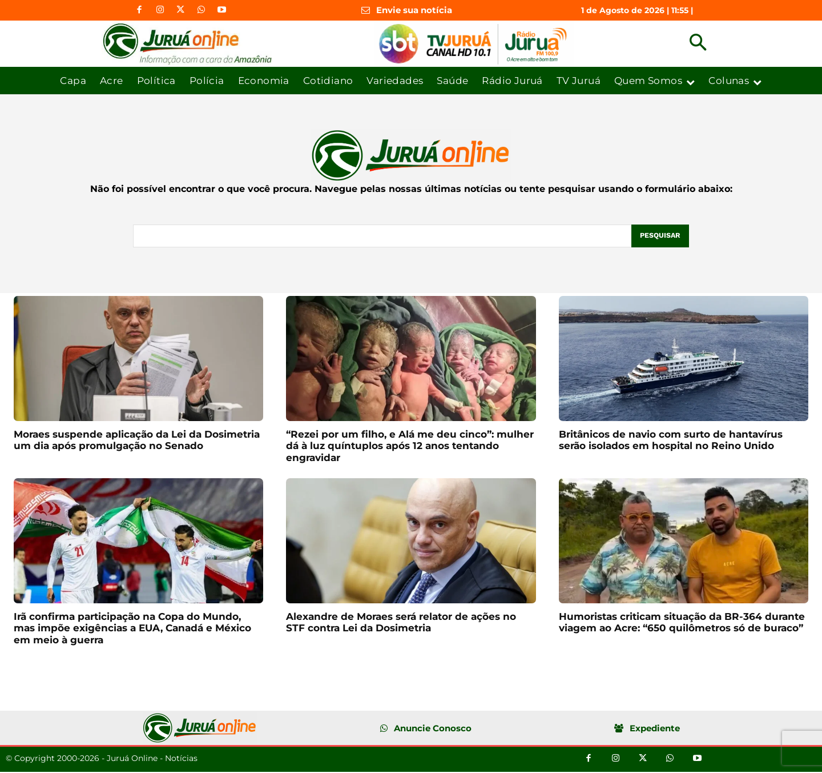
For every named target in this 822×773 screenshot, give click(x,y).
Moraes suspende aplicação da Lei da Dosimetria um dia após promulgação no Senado (137, 440)
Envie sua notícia (414, 10)
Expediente (655, 728)
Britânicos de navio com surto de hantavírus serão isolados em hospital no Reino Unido (671, 440)
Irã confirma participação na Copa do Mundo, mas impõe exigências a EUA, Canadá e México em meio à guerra (132, 628)
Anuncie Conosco (433, 728)
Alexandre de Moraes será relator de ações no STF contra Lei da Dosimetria (401, 622)
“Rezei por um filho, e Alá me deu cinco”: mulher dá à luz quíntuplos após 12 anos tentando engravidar (410, 446)
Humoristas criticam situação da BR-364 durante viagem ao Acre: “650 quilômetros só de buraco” (682, 622)
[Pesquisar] (659, 237)
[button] (697, 43)
